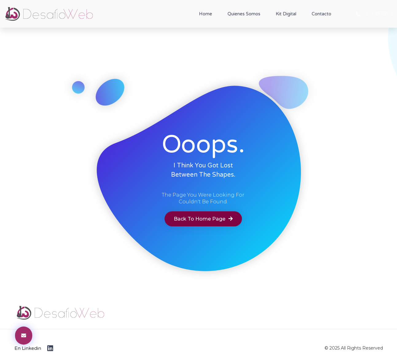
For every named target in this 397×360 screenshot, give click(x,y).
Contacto (321, 14)
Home (205, 14)
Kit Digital (286, 14)
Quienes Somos (244, 14)
